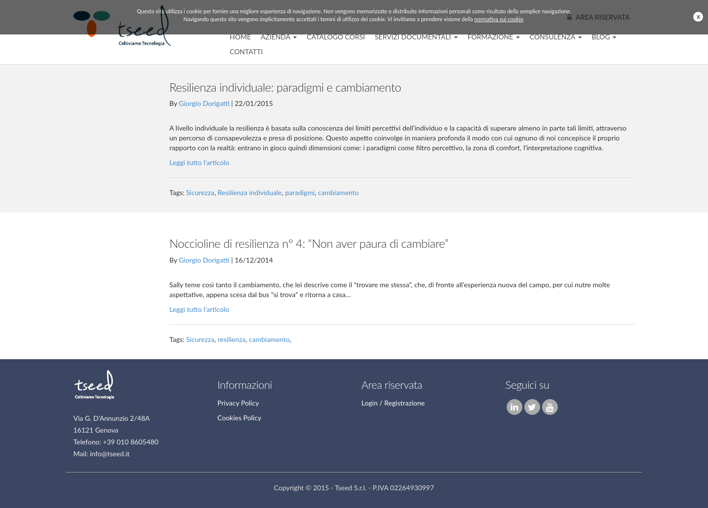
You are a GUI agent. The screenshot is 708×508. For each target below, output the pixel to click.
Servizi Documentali (416, 37)
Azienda (278, 37)
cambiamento (338, 192)
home (240, 37)
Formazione (494, 37)
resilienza (232, 339)
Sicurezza (200, 192)
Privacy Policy (238, 403)
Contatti (246, 51)
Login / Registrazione (393, 403)
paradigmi (300, 192)
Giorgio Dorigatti (204, 103)
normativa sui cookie (498, 19)
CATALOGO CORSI (336, 37)
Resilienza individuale (250, 192)
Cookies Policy (239, 417)
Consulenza (556, 37)
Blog (604, 37)
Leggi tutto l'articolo (199, 162)
